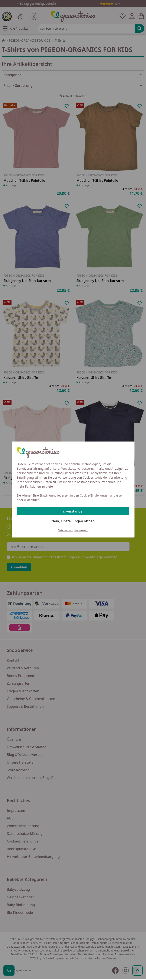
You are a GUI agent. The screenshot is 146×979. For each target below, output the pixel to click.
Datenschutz (65, 530)
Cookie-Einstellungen (94, 495)
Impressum (81, 530)
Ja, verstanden (73, 511)
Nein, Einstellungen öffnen (73, 521)
